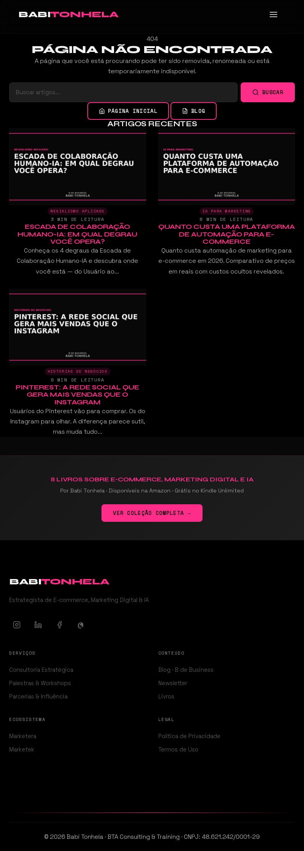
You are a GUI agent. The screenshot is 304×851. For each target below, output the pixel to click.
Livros (166, 696)
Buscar (267, 92)
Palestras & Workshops (40, 683)
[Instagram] (16, 624)
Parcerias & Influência (38, 696)
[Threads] (80, 624)
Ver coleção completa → (152, 513)
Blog (193, 111)
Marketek (21, 749)
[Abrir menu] (277, 14)
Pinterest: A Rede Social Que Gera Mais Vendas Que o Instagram (77, 394)
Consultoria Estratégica (41, 669)
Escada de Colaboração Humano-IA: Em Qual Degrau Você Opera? (77, 234)
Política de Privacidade (189, 736)
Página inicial (128, 111)
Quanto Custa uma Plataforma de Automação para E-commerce (226, 234)
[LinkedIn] (38, 624)
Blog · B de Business (186, 669)
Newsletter (172, 683)
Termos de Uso (178, 749)
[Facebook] (59, 624)
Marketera (22, 736)
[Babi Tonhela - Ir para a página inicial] (68, 14)
